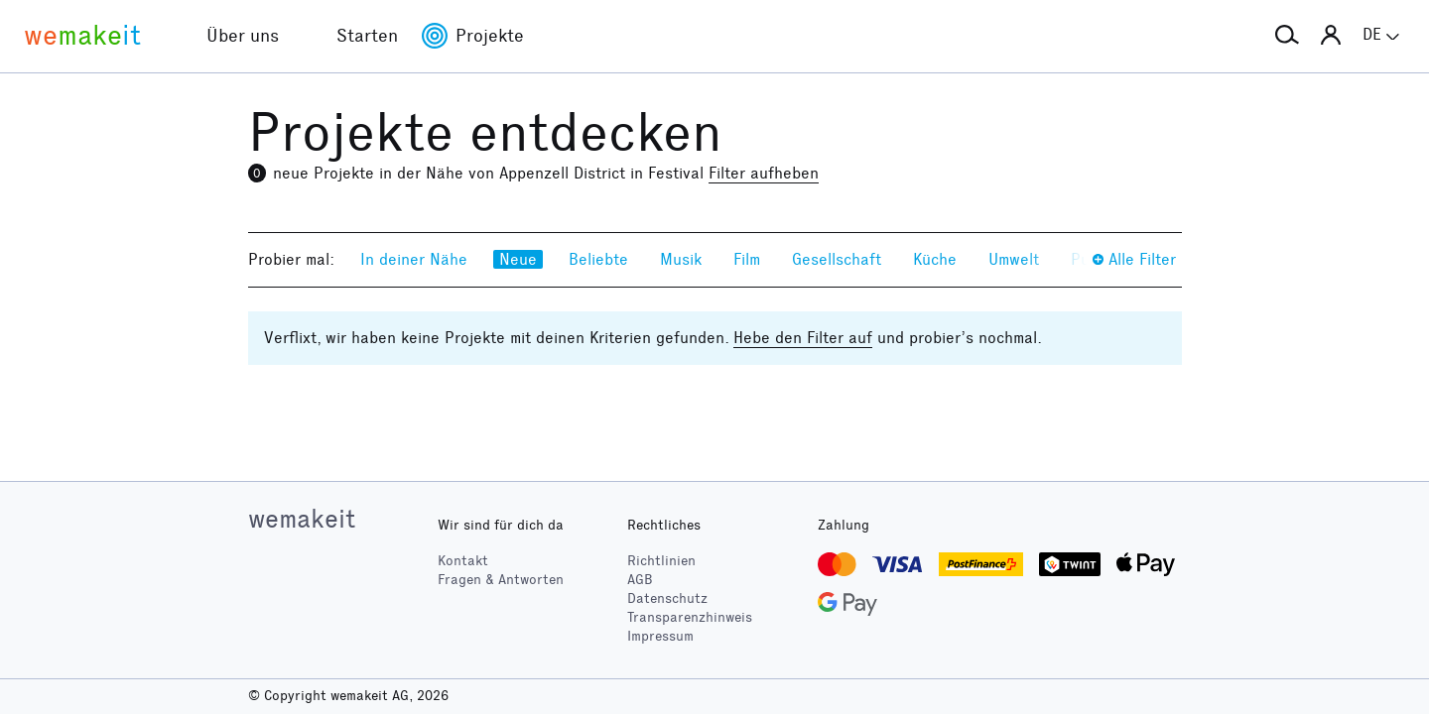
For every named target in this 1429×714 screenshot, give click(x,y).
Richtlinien (661, 560)
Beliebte (598, 259)
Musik (681, 259)
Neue (518, 259)
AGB (640, 579)
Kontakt (463, 560)
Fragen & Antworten (501, 579)
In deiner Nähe (413, 259)
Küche (935, 259)
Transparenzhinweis (689, 617)
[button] (1287, 36)
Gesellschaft (836, 259)
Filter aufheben (764, 173)
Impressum (660, 636)
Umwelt (1013, 259)
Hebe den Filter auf (802, 337)
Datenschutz (667, 598)
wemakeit (301, 519)
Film (746, 259)
